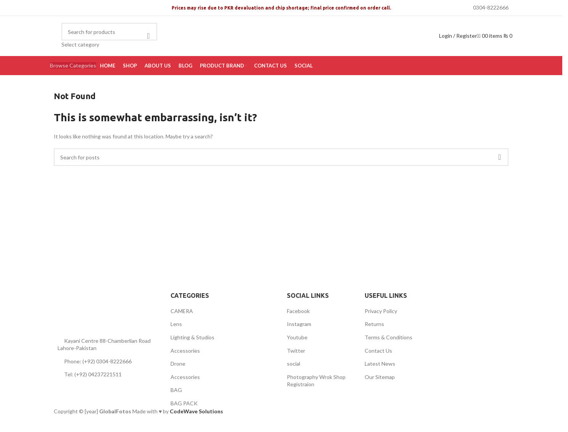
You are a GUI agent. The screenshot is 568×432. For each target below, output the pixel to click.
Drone (178, 363)
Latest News (380, 363)
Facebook (298, 311)
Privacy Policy (381, 311)
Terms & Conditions (388, 337)
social (293, 363)
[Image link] (100, 307)
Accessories (185, 350)
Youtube (297, 337)
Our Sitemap (380, 377)
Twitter (296, 350)
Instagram (299, 324)
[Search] (109, 31)
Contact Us (378, 350)
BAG (176, 390)
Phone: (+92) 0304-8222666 (98, 361)
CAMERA (182, 311)
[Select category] (109, 44)
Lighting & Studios (192, 337)
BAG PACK (184, 403)
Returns (374, 324)
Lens (176, 324)
